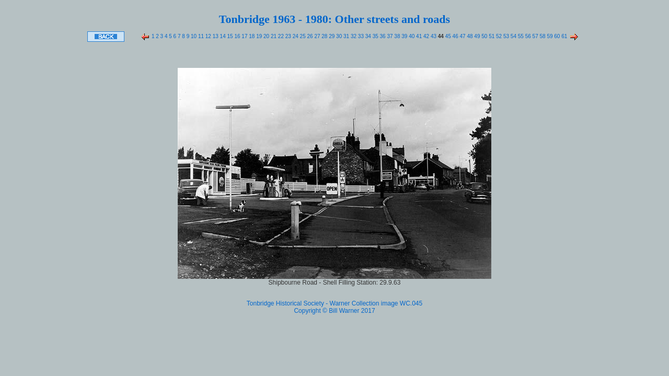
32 (352, 36)
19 (258, 36)
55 (520, 36)
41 (418, 36)
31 (345, 36)
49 (476, 36)
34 (367, 36)
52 (498, 36)
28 (324, 36)
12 (207, 36)
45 (447, 36)
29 (330, 36)
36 (382, 36)
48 (469, 36)
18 (251, 36)
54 (512, 36)
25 (302, 36)
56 (527, 36)
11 (200, 36)
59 (549, 36)
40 (410, 36)
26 (309, 36)
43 (432, 36)
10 (193, 36)
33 (360, 36)
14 (222, 36)
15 (229, 36)
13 (214, 36)
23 (287, 36)
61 (563, 36)
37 (389, 36)
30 (338, 36)
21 (272, 36)
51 (490, 36)
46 (454, 36)
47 (462, 36)
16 (236, 36)
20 (265, 36)
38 (396, 36)
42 (425, 36)
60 (556, 36)
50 (483, 36)
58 (542, 36)
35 (374, 36)
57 (534, 36)
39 (404, 36)
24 (294, 36)
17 (244, 36)
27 (316, 36)
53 (505, 36)
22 (280, 36)
